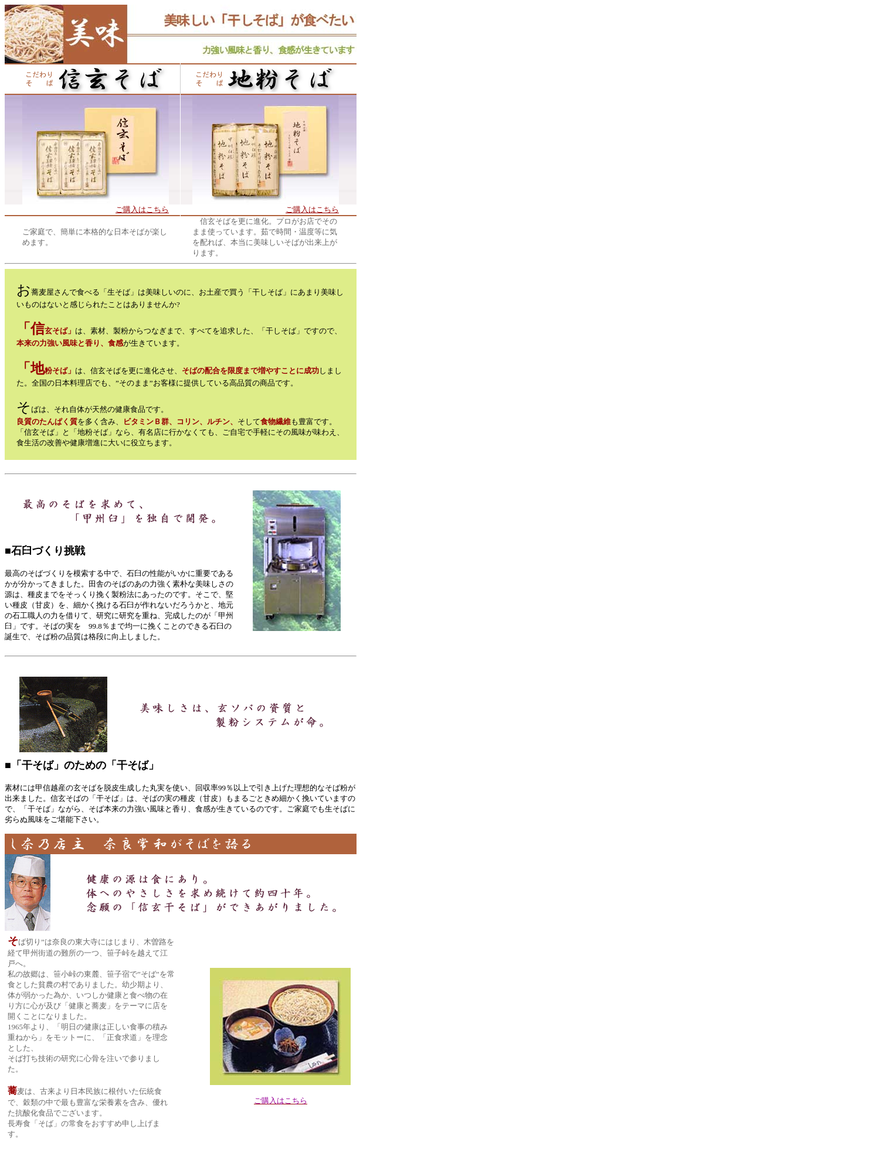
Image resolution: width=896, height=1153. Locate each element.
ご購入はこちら (142, 209)
